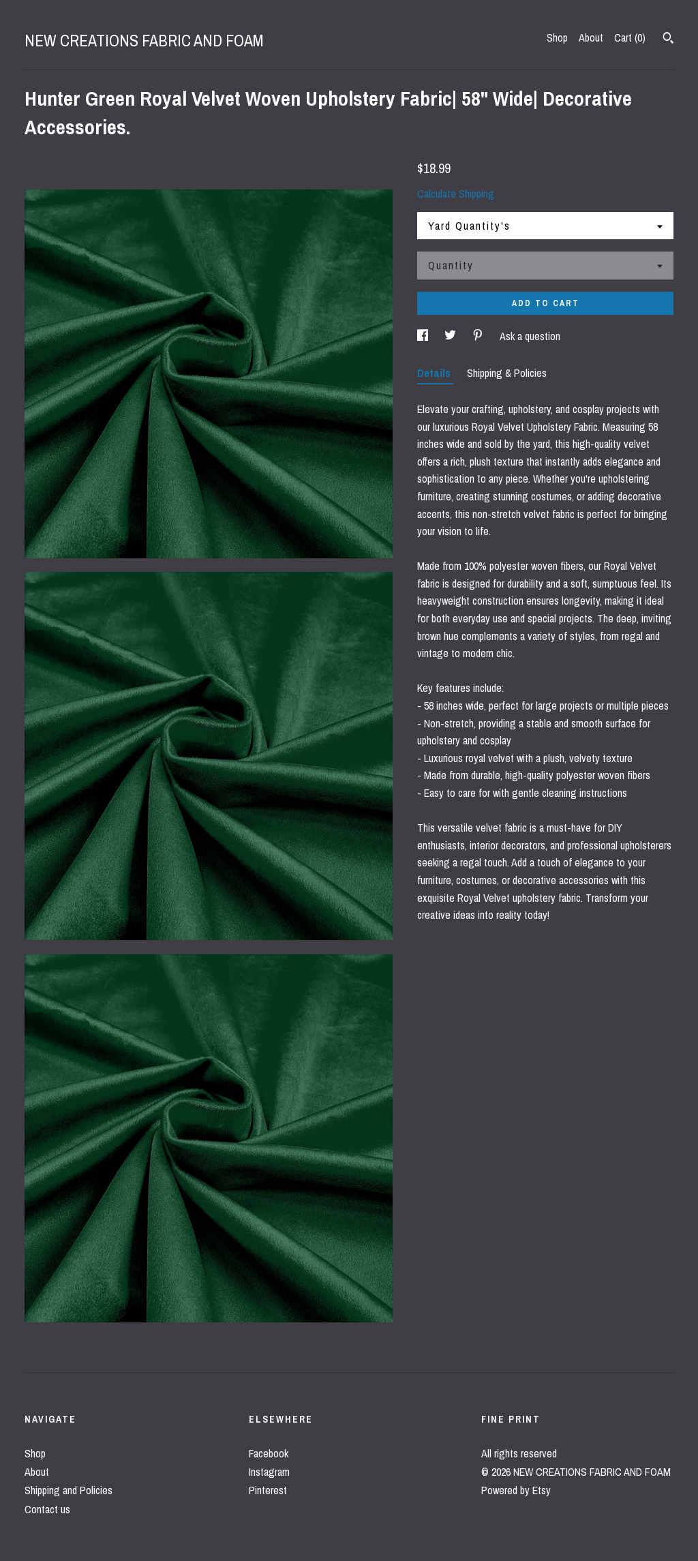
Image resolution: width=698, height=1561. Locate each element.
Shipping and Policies (68, 1490)
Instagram (269, 1471)
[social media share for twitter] (451, 336)
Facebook (268, 1453)
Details (435, 372)
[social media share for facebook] (424, 336)
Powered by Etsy (516, 1490)
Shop (557, 37)
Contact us (47, 1509)
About (591, 37)
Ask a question (530, 336)
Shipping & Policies (507, 372)
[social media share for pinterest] (479, 336)
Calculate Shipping (455, 193)
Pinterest (268, 1490)
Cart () (630, 37)
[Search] (668, 39)
